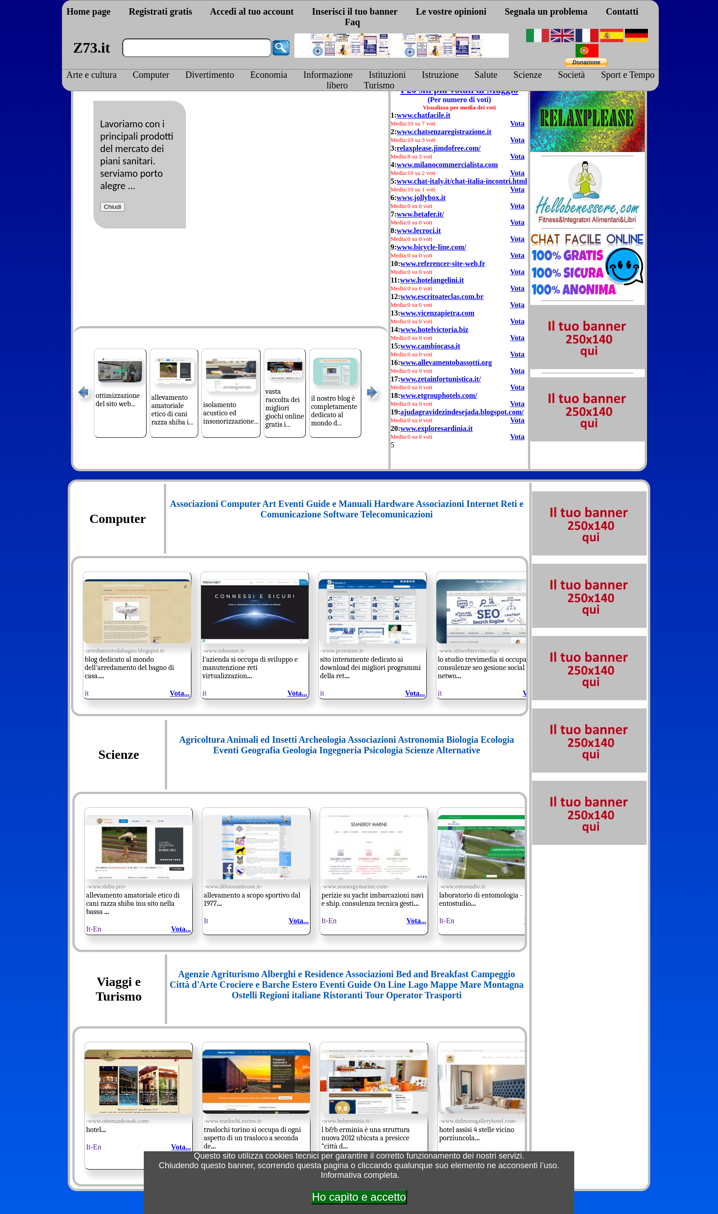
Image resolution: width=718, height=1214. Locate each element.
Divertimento (209, 75)
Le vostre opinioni (451, 11)
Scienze (527, 75)
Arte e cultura (91, 75)
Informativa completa (359, 1175)
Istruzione (440, 75)
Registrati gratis (160, 11)
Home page (88, 11)
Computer (151, 75)
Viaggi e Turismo (118, 988)
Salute (485, 75)
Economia (268, 75)
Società (571, 75)
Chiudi (112, 206)
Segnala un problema (546, 11)
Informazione (328, 75)
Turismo (379, 85)
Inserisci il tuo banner (354, 11)
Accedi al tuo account (252, 11)
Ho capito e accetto (359, 1197)
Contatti (622, 11)
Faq (352, 22)
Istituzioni (387, 75)
